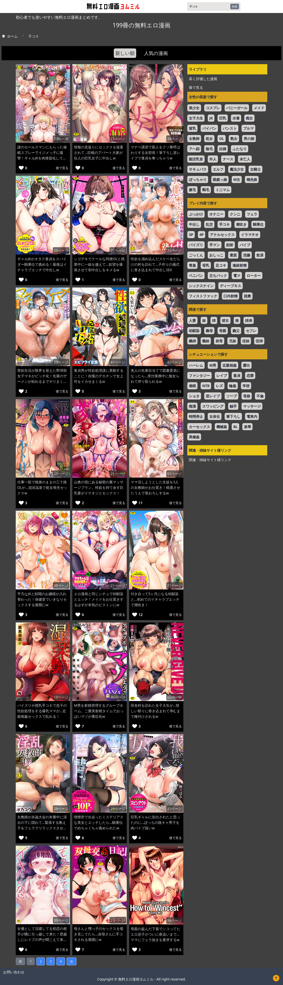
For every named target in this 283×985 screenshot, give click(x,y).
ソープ (231, 396)
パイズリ (196, 244)
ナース (228, 159)
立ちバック (218, 275)
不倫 (260, 396)
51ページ (174, 473)
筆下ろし (233, 416)
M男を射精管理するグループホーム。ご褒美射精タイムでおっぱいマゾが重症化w (98, 711)
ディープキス (230, 285)
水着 (236, 118)
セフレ (251, 330)
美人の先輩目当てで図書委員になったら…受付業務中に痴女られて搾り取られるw (155, 376)
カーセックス (199, 426)
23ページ (61, 362)
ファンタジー (199, 375)
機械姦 (221, 426)
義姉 (192, 341)
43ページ (174, 362)
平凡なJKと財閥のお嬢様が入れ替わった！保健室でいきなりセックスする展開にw (42, 599)
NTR (205, 385)
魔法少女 (237, 169)
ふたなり (239, 148)
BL (235, 426)
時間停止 (196, 416)
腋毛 (192, 189)
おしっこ (216, 255)
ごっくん (196, 255)
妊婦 (222, 148)
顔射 (229, 244)
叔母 (219, 341)
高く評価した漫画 (203, 78)
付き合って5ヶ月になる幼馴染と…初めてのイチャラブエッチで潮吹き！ (155, 599)
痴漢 (192, 406)
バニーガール (236, 107)
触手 (233, 406)
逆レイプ (213, 396)
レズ (219, 385)
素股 (233, 255)
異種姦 (194, 437)
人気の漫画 (156, 53)
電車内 (252, 416)
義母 (209, 330)
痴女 (249, 118)
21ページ (61, 473)
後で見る (62, 168)
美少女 (194, 107)
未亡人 (245, 159)
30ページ (61, 920)
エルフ (218, 169)
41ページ (117, 362)
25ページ (61, 250)
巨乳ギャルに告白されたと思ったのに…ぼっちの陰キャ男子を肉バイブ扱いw (155, 822)
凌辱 (247, 426)
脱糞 (247, 296)
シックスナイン (201, 285)
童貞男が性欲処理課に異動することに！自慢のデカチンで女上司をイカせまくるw (98, 376)
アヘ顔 (194, 148)
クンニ (235, 214)
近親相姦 (229, 365)
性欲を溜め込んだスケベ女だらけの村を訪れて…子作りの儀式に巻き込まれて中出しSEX (155, 264)
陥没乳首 (196, 159)
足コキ (221, 265)
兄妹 (232, 341)
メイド (259, 107)
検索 (234, 6)
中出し (194, 224)
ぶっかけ (196, 214)
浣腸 (246, 255)
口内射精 (230, 296)
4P (201, 234)
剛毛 (205, 189)
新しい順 (125, 53)
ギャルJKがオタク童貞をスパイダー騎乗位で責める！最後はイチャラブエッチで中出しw (42, 264)
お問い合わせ (13, 972)
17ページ (117, 138)
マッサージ (252, 406)
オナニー (216, 214)
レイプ (221, 375)
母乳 (205, 265)
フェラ (252, 214)
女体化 (214, 416)
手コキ (224, 224)
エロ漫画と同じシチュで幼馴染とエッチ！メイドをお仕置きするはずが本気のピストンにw (98, 599)
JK (211, 118)
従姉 (259, 341)
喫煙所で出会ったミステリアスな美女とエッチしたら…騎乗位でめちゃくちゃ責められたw (98, 822)
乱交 (209, 224)
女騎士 (255, 169)
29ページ (61, 808)
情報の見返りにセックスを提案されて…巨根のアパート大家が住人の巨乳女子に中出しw (98, 152)
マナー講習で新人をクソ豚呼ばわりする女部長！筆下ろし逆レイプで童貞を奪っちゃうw (155, 152)
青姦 (192, 265)
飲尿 (260, 255)
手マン (214, 244)
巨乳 (222, 118)
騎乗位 (258, 224)
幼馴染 (194, 330)
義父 (236, 330)
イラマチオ (250, 234)
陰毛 (209, 148)
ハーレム (196, 365)
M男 (212, 365)
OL (221, 138)
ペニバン (196, 275)
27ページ (61, 138)
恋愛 (250, 375)
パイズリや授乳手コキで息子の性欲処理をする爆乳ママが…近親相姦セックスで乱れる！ (42, 711)
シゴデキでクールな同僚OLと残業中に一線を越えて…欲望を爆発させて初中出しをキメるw (99, 264)
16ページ (174, 920)
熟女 (233, 138)
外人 (212, 159)
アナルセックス (222, 234)
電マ (236, 275)
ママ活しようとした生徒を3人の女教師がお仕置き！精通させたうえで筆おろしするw (155, 487)
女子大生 (196, 118)
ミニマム (223, 189)
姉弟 (248, 320)
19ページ (61, 697)
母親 (222, 330)
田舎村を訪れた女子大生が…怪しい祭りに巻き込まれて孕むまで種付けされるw (155, 711)
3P (191, 234)
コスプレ (213, 107)
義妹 (205, 341)
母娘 (246, 396)
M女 (236, 179)
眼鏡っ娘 (220, 179)
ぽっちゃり (198, 179)
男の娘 (249, 138)
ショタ (194, 396)
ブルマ (248, 128)
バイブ (245, 244)
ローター (254, 275)
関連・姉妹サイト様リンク (210, 459)
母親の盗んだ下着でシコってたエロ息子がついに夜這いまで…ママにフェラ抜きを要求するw (155, 934)
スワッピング (212, 406)
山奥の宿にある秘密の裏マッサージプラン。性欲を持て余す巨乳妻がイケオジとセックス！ (98, 487)
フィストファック (203, 296)
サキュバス (198, 169)
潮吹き (241, 224)
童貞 (236, 375)
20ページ (174, 138)
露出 (246, 365)
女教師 (194, 138)
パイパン (209, 128)
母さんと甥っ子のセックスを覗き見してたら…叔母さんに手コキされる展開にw (98, 934)
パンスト (230, 128)
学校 (246, 385)
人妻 (192, 320)
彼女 (225, 320)
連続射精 (239, 265)
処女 (209, 138)
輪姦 (232, 385)
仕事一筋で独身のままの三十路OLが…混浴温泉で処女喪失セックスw (42, 487)
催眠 (192, 385)
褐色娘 (251, 179)
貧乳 (192, 128)
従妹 (245, 341)
